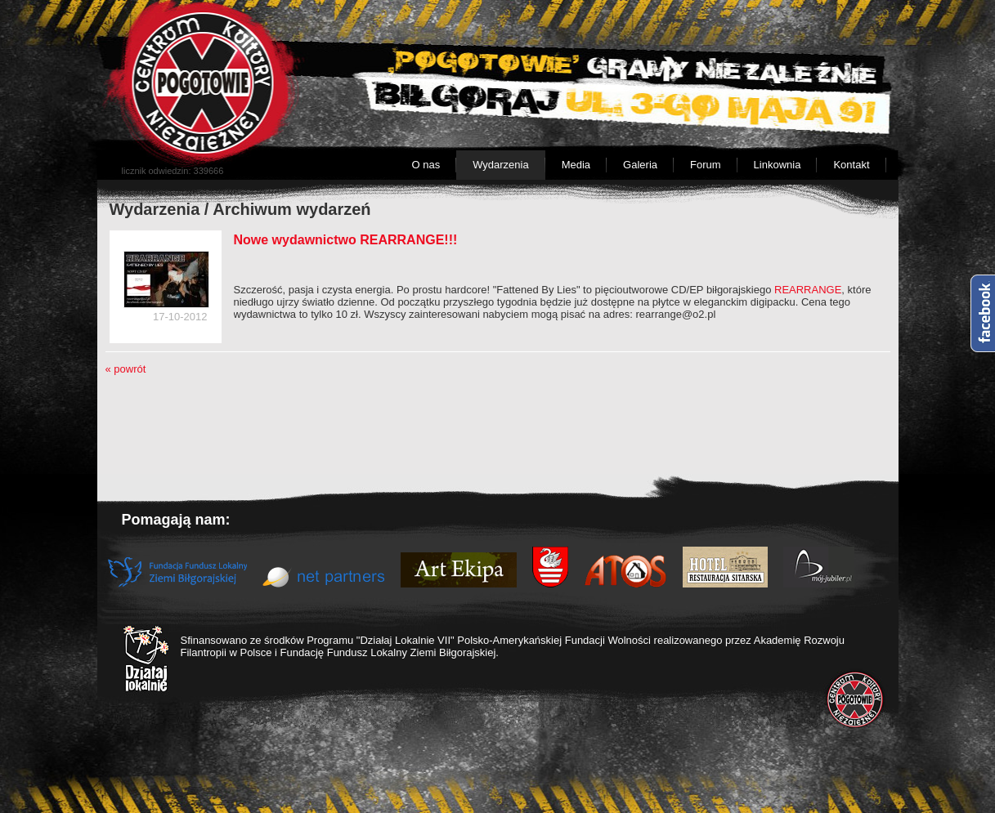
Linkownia (777, 165)
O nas (425, 165)
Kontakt (851, 165)
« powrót (125, 369)
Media (576, 165)
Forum (705, 165)
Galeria (640, 165)
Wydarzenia (501, 165)
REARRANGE (806, 290)
